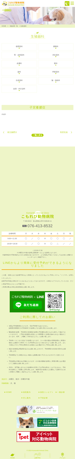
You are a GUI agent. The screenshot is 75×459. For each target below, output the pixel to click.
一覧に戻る (37, 135)
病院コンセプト (46, 392)
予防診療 (44, 398)
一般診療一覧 (13, 26)
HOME (4, 26)
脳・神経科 (55, 80)
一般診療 (61, 392)
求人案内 (27, 398)
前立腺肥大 (12, 132)
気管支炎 (64, 132)
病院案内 (27, 392)
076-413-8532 (40, 226)
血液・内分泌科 (19, 89)
